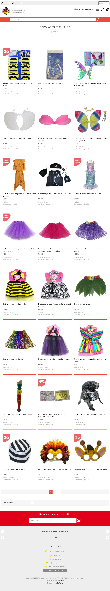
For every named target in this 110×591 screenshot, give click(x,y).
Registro (7, 3)
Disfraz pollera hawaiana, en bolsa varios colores (89, 250)
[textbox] (53, 20)
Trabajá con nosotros (56, 570)
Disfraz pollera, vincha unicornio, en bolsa (54, 359)
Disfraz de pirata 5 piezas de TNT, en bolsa (54, 194)
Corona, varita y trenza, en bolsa (50, 83)
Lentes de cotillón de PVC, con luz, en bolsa (54, 469)
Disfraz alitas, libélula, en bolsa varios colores (52, 140)
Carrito (107, 9)
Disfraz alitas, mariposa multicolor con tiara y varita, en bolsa (90, 140)
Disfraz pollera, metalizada (13, 359)
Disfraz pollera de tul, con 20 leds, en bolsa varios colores (19, 250)
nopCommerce (59, 581)
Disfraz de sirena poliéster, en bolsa (87, 194)
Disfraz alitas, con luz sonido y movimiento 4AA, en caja (90, 84)
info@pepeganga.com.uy (56, 563)
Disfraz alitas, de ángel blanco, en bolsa (17, 139)
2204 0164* (56, 555)
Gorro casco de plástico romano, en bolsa (89, 414)
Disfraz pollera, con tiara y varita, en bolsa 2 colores (54, 305)
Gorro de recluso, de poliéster (14, 469)
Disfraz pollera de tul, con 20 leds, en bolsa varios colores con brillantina (54, 250)
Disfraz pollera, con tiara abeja (14, 304)
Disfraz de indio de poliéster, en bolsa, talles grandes (19, 195)
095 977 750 (102, 9)
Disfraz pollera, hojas (82, 304)
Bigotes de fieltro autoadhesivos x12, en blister (18, 84)
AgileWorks (59, 583)
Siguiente (59, 492)
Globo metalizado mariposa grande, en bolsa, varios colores (52, 415)
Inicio (54, 32)
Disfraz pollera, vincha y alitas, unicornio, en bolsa (90, 360)
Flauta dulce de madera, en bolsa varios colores (17, 415)
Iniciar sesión (19, 3)
